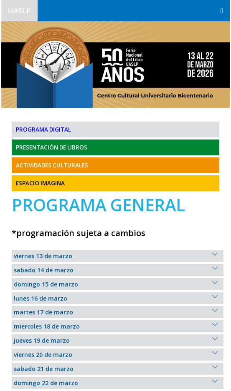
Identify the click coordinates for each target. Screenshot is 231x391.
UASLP (19, 10)
